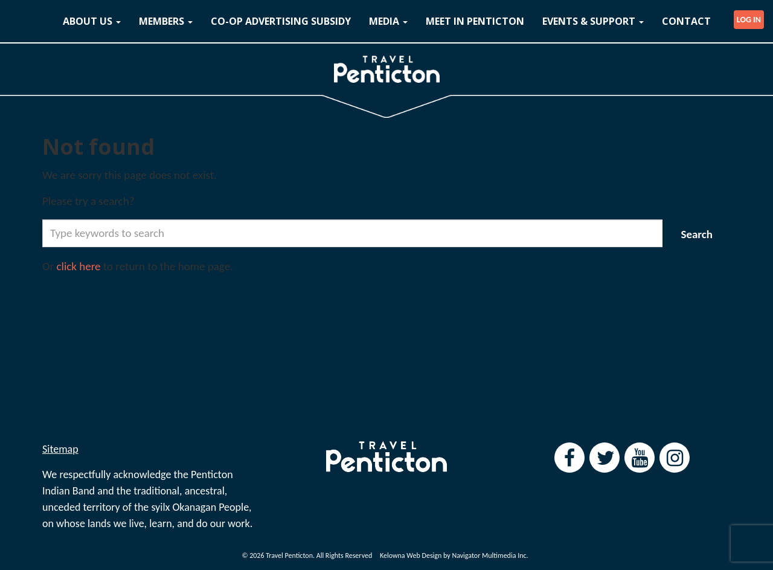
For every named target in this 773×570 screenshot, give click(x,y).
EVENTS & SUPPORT (593, 21)
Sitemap (60, 449)
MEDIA (388, 21)
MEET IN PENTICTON (475, 21)
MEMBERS (166, 21)
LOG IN (749, 20)
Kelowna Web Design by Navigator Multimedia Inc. (454, 555)
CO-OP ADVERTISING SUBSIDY (281, 21)
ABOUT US (92, 21)
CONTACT (686, 21)
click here (79, 266)
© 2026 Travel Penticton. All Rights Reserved (307, 555)
